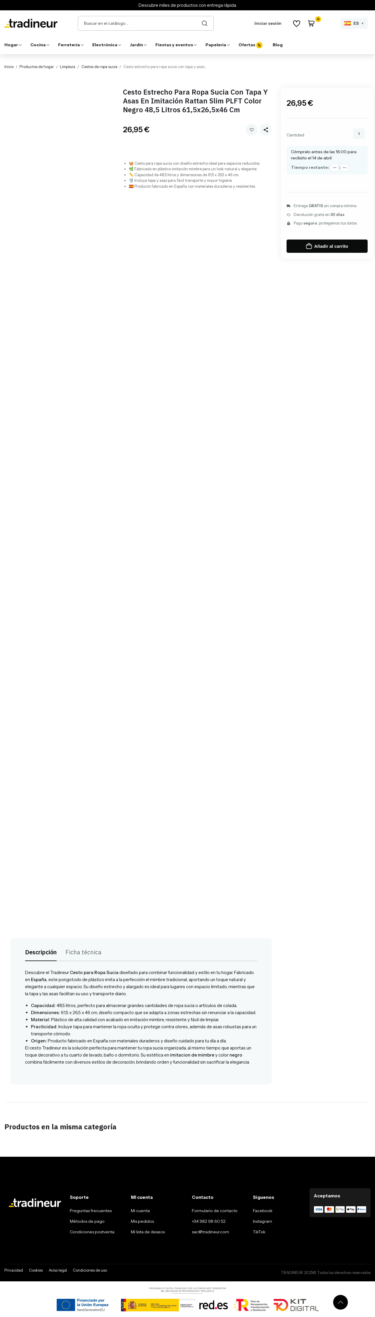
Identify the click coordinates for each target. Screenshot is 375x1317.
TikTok (259, 1232)
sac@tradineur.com (210, 1232)
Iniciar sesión (268, 23)
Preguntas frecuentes (91, 1210)
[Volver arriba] (340, 1302)
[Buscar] (204, 23)
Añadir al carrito (327, 246)
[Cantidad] (359, 133)
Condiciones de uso (90, 1270)
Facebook (262, 1210)
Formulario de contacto (215, 1210)
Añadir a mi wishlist (251, 130)
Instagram (262, 1221)
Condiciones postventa (92, 1232)
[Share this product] (266, 130)
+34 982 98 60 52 (209, 1221)
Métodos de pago (87, 1221)
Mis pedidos (142, 1221)
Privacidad (13, 1270)
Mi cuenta (140, 1210)
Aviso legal (58, 1270)
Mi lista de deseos (148, 1232)
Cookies (36, 1270)
